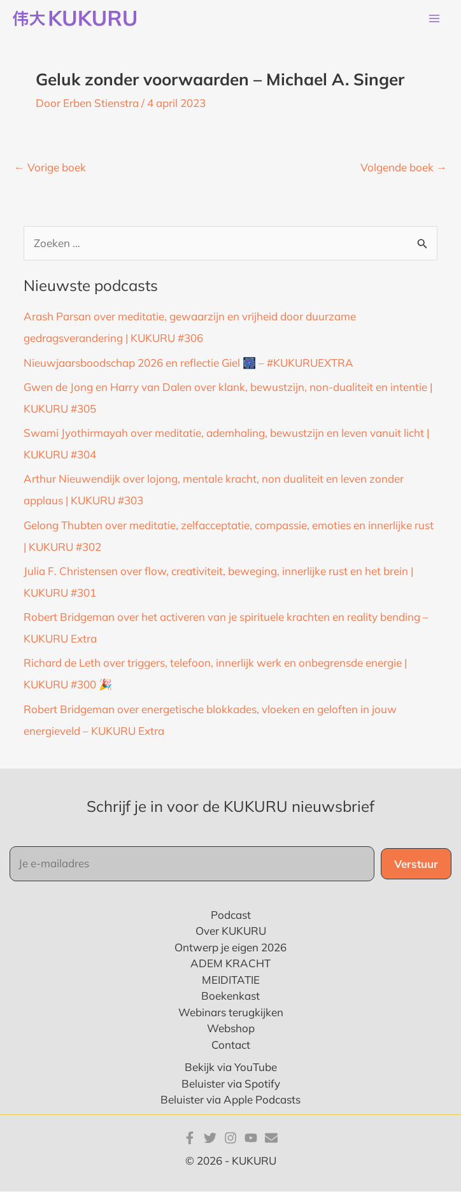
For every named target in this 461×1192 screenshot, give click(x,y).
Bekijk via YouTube (231, 1067)
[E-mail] (271, 1138)
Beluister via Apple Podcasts (230, 1100)
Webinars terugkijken (230, 1012)
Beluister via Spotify (230, 1084)
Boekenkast (230, 996)
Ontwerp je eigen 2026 (230, 947)
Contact (230, 1045)
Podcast (231, 915)
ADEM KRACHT (230, 963)
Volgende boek (403, 167)
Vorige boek (50, 167)
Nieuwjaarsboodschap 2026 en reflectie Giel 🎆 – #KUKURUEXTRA (188, 362)
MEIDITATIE (231, 980)
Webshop (231, 1028)
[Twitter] (210, 1138)
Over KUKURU (230, 931)
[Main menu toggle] (434, 19)
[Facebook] (189, 1138)
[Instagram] (230, 1138)
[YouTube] (251, 1138)
